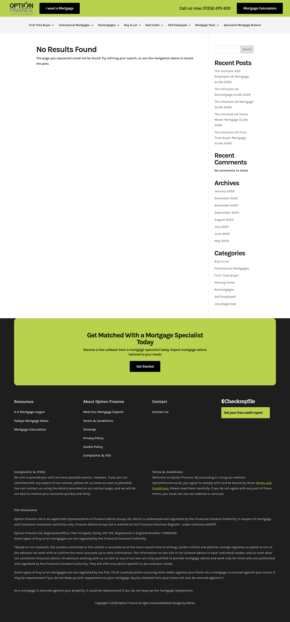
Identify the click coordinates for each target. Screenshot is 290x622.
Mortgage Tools (205, 25)
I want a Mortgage (59, 8)
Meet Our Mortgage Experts (103, 412)
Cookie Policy (93, 447)
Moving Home (224, 282)
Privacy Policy (93, 438)
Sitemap (89, 429)
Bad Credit (153, 25)
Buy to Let (130, 25)
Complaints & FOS (97, 455)
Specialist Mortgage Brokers (242, 25)
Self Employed (177, 25)
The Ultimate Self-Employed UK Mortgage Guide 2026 (231, 76)
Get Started (145, 366)
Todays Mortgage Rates (31, 421)
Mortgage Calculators (259, 8)
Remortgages (107, 25)
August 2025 (224, 220)
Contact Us (160, 412)
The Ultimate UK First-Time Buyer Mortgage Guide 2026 (231, 137)
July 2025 (221, 227)
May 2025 (221, 241)
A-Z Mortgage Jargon (29, 412)
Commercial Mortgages (74, 25)
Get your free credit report (243, 412)
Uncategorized (225, 304)
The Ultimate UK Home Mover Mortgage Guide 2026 (231, 119)
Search (247, 49)
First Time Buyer (39, 25)
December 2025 (226, 198)
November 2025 (226, 205)
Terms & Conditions (98, 421)
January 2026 (224, 191)
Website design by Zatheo (178, 603)
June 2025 (222, 234)
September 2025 (226, 212)
